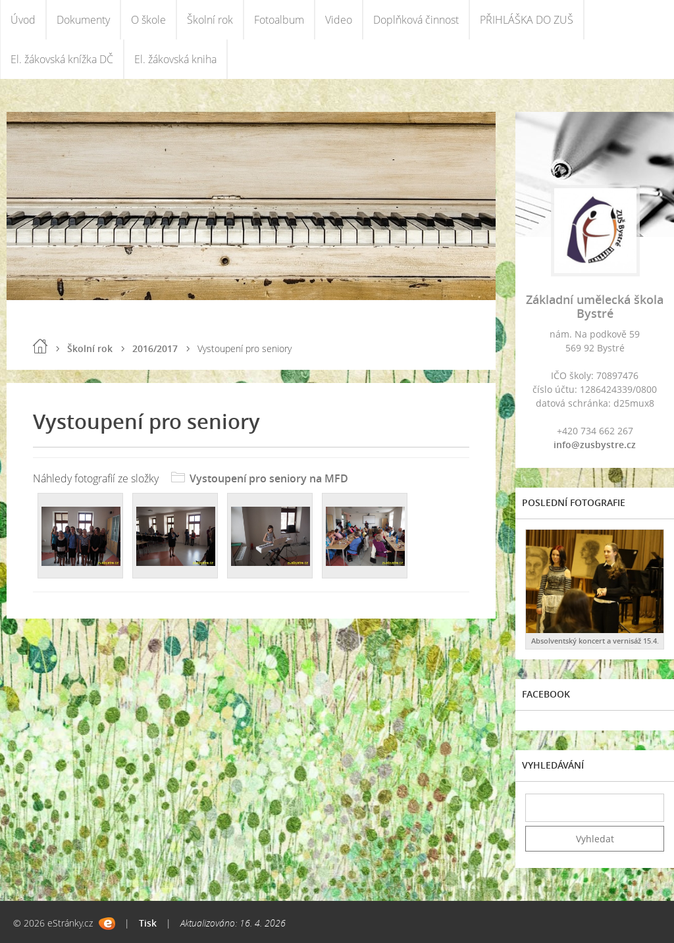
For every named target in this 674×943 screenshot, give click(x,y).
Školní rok (210, 20)
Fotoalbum (279, 20)
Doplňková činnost (416, 20)
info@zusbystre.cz (595, 444)
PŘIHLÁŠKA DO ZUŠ (526, 20)
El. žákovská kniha (175, 59)
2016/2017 (155, 348)
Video (338, 20)
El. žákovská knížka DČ (62, 59)
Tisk (148, 923)
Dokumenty (83, 20)
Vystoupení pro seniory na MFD (269, 478)
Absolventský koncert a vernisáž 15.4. (595, 641)
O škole (148, 20)
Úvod (23, 20)
